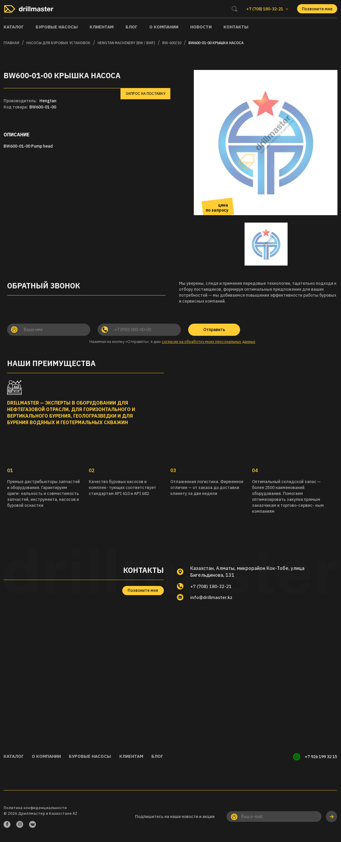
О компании (163, 27)
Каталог (14, 27)
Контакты (235, 27)
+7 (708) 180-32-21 (212, 586)
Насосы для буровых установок (58, 43)
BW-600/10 (171, 43)
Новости (201, 27)
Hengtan (47, 100)
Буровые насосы (57, 27)
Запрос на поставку (145, 93)
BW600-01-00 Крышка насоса (216, 43)
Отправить (214, 329)
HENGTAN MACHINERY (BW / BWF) (126, 43)
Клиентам (102, 27)
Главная (11, 43)
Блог (131, 27)
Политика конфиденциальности (35, 807)
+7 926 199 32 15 (321, 756)
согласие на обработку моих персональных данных (209, 341)
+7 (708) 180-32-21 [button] (267, 9)
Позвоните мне (317, 9)
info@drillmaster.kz (212, 597)
